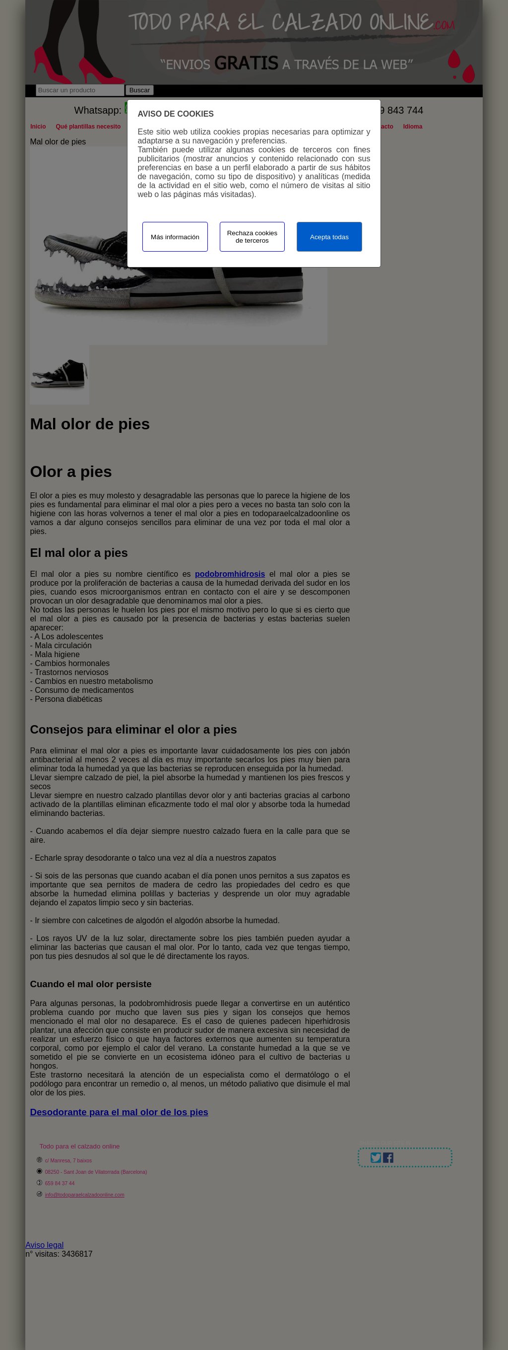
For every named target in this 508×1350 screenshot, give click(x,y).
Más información (175, 237)
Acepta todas (329, 237)
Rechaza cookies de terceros (252, 236)
